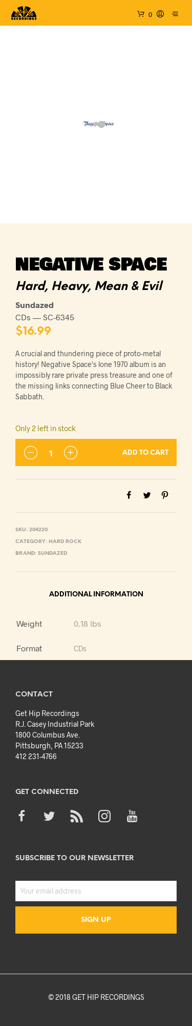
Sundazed (52, 553)
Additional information (96, 594)
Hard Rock (65, 542)
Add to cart (145, 453)
